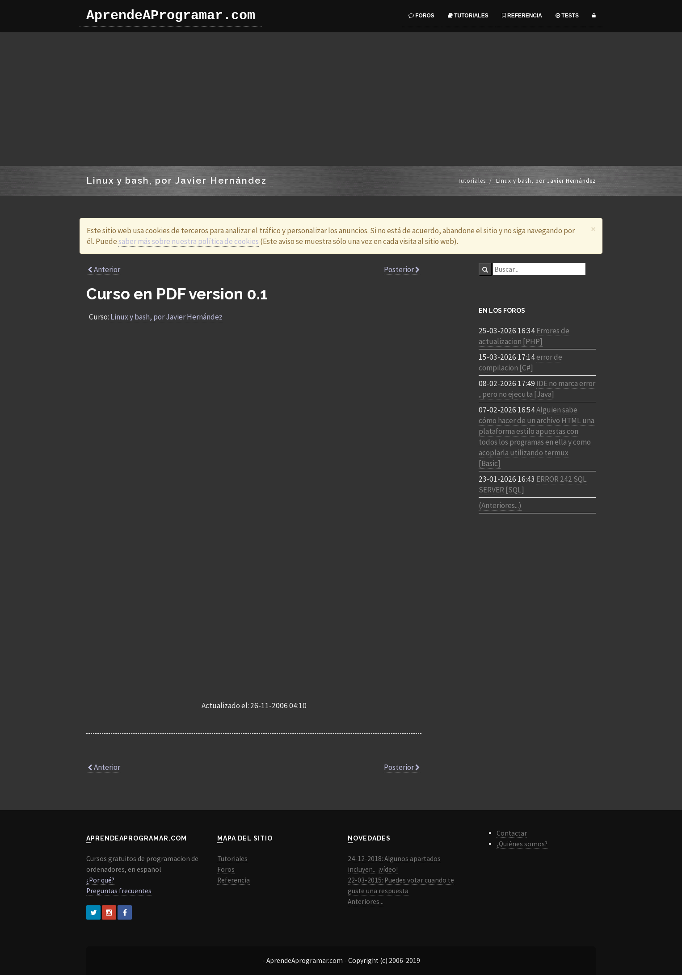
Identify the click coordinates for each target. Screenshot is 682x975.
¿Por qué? (100, 880)
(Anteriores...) (500, 505)
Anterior (104, 269)
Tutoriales (468, 16)
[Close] (593, 229)
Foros (421, 16)
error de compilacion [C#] (520, 362)
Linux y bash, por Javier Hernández (166, 317)
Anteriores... (365, 901)
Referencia (522, 16)
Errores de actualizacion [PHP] (524, 336)
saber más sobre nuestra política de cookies (188, 241)
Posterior (402, 269)
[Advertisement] (341, 98)
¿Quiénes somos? (522, 844)
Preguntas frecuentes (119, 891)
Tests (567, 16)
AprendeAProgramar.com (170, 15)
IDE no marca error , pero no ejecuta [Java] (537, 388)
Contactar (512, 833)
